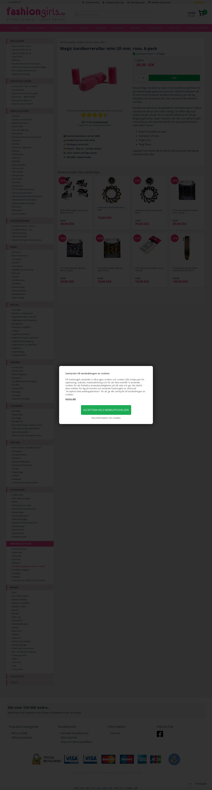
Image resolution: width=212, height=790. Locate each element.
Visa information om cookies (106, 417)
